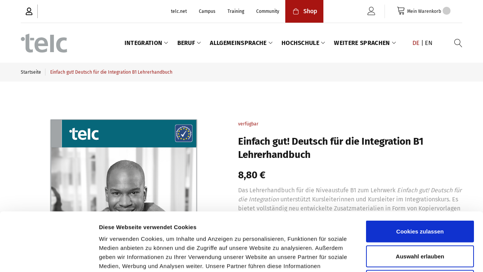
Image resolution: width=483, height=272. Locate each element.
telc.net (179, 11)
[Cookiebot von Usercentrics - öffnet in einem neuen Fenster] (49, 257)
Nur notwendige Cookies (420, 222)
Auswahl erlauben (420, 198)
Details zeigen (401, 257)
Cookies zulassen (420, 173)
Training (236, 11)
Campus (207, 11)
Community (267, 11)
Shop (304, 11)
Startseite (31, 72)
